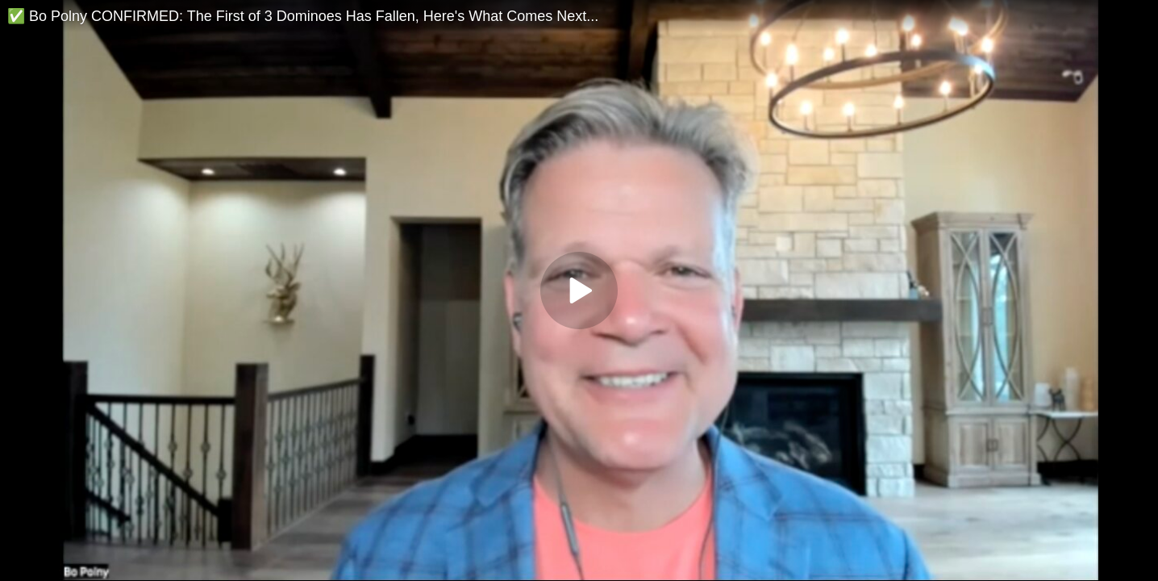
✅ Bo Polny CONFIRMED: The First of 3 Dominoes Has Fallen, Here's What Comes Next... (302, 16)
